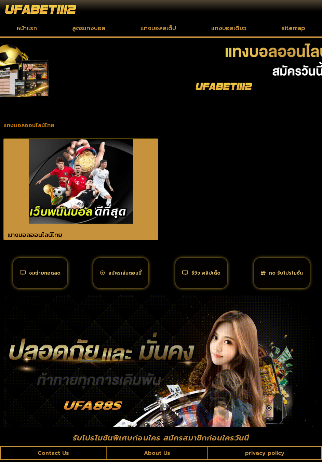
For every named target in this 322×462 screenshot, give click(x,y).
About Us (157, 455)
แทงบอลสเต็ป (158, 28)
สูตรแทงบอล (88, 28)
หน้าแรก (27, 28)
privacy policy (264, 455)
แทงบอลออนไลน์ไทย (35, 235)
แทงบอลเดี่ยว (228, 28)
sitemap (293, 28)
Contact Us (53, 455)
